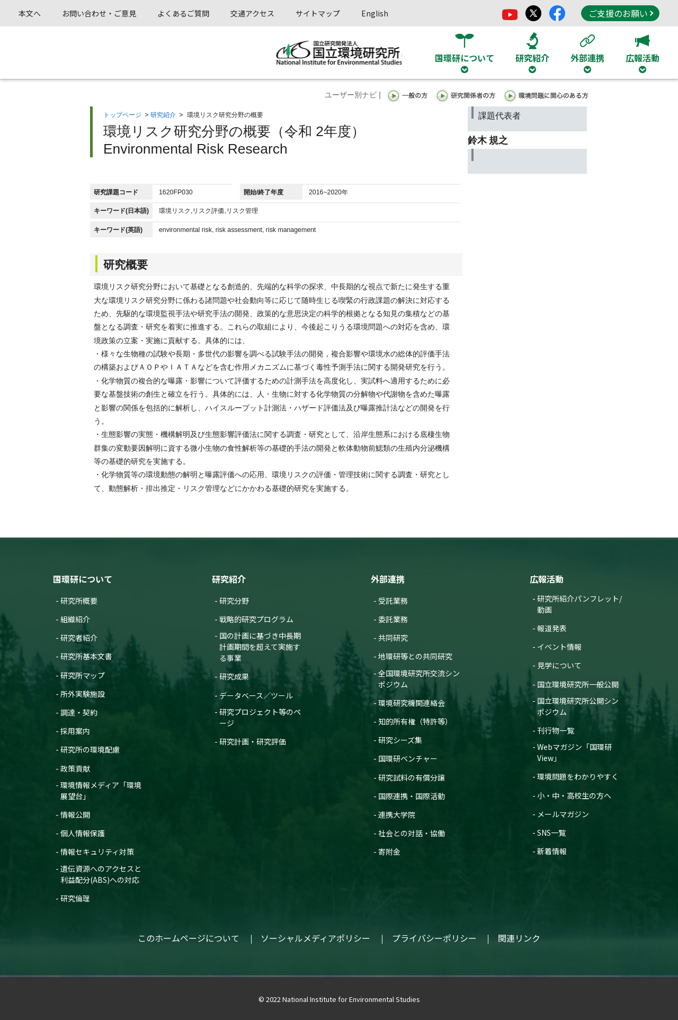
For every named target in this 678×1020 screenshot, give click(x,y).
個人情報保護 (82, 833)
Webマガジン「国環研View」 (574, 752)
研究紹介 (163, 115)
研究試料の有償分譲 (411, 777)
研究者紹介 (78, 637)
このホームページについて (188, 938)
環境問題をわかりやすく (578, 776)
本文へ (30, 13)
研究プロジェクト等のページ (260, 717)
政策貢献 (75, 768)
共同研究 (393, 637)
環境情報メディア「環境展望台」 (100, 790)
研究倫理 (75, 898)
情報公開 (75, 814)
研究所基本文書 (86, 656)
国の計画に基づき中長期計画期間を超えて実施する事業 (260, 646)
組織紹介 (75, 619)
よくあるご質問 (183, 13)
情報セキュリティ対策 (97, 851)
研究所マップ (82, 675)
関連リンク (519, 938)
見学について (559, 665)
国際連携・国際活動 (411, 796)
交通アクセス (252, 13)
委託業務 (393, 619)
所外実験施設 (82, 693)
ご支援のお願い (620, 13)
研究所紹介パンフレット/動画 (579, 604)
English (374, 13)
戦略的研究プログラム (256, 619)
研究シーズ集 (400, 740)
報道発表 (552, 628)
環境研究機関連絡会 (411, 702)
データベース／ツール (256, 695)
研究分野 (234, 600)
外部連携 (388, 578)
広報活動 (547, 578)
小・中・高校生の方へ (574, 795)
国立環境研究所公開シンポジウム (578, 706)
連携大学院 (396, 814)
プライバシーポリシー (434, 938)
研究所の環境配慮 (90, 749)
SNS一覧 (551, 832)
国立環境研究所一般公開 (578, 684)
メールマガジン (563, 814)
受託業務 (393, 600)
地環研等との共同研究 (415, 656)
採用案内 (75, 731)
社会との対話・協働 (411, 833)
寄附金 (389, 851)
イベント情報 (559, 646)
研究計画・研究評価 (252, 741)
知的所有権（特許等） (415, 721)
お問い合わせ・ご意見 (99, 13)
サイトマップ (318, 13)
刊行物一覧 (555, 730)
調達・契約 (78, 712)
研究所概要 (78, 600)
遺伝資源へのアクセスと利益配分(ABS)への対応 (100, 874)
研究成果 (234, 676)
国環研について (82, 578)
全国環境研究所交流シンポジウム (419, 679)
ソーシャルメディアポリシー (315, 938)
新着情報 (552, 851)
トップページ (122, 115)
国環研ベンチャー (408, 758)
